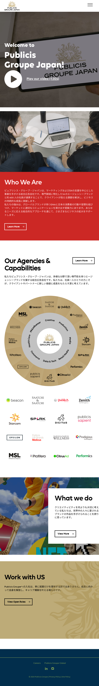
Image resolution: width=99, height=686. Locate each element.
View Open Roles (16, 602)
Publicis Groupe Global (55, 663)
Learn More (13, 226)
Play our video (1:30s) (43, 79)
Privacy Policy (54, 677)
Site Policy (66, 677)
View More (63, 533)
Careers (37, 663)
